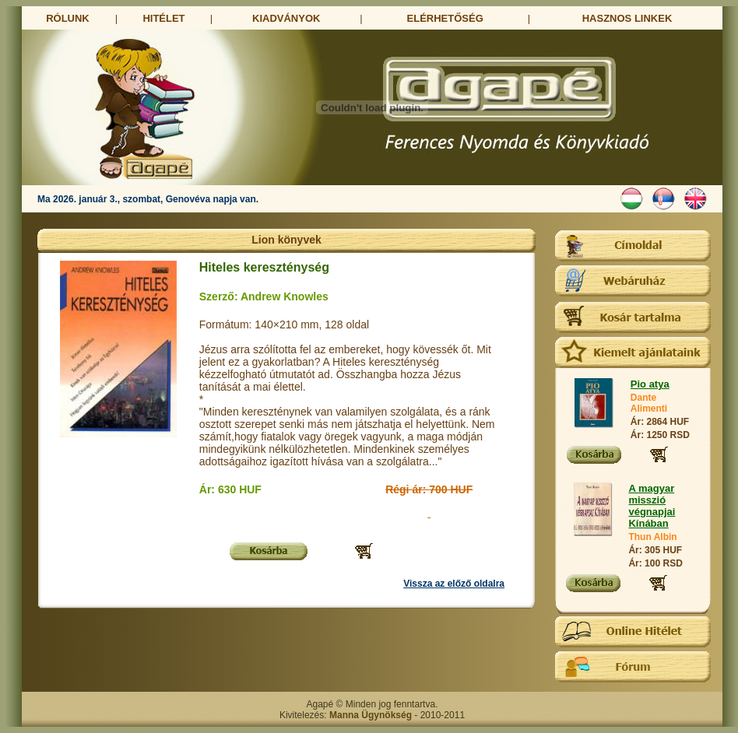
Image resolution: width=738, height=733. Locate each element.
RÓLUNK (68, 18)
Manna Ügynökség (370, 715)
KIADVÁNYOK (286, 18)
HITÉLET (163, 18)
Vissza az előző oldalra (453, 583)
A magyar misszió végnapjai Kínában (651, 505)
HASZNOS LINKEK (627, 18)
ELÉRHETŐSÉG (445, 18)
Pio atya (650, 384)
